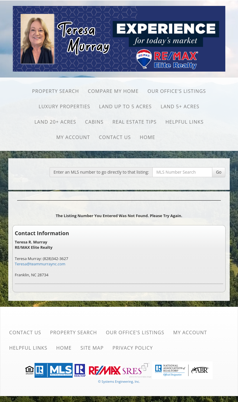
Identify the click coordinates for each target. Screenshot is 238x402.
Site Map (92, 348)
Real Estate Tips (135, 122)
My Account (73, 137)
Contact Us (115, 137)
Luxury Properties (64, 106)
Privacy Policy (133, 348)
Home (147, 137)
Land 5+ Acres (180, 106)
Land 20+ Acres (55, 122)
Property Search (55, 91)
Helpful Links (184, 122)
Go (218, 172)
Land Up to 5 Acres (125, 106)
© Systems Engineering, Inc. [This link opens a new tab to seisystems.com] (119, 381)
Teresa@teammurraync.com (40, 264)
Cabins (94, 122)
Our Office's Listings (176, 91)
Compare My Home (113, 91)
